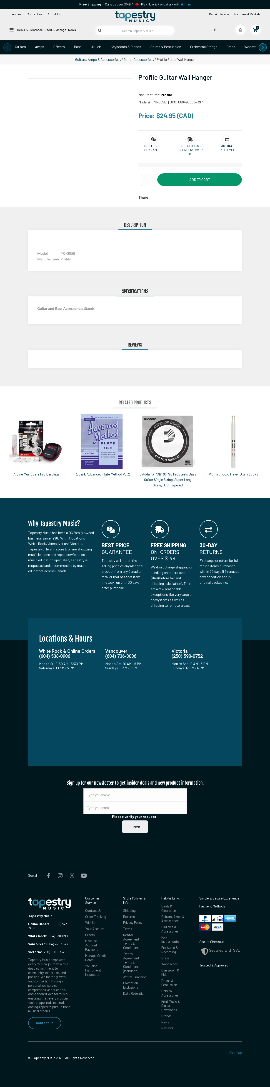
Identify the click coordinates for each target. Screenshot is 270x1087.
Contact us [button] (34, 14)
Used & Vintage (55, 30)
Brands (166, 1016)
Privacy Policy (132, 923)
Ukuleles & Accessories (170, 929)
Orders (90, 935)
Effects (59, 46)
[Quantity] (148, 180)
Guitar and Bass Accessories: (60, 308)
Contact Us (44, 1023)
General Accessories (170, 993)
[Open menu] (11, 29)
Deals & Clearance (30, 30)
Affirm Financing (135, 977)
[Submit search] (100, 30)
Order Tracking (95, 917)
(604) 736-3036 (48, 944)
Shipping (129, 910)
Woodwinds (253, 46)
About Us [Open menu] (54, 14)
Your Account (95, 929)
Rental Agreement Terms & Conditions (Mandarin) (131, 962)
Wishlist (91, 923)
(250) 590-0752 (46, 952)
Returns (129, 917)
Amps (39, 46)
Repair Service (219, 14)
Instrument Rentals (247, 14)
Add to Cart (199, 179)
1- (52, 924)
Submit (135, 827)
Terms (127, 929)
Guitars (20, 46)
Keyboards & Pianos (126, 46)
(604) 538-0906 (49, 936)
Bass (78, 46)
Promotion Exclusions (130, 985)
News (72, 30)
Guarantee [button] (153, 150)
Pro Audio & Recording (169, 950)
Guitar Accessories (138, 59)
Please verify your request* (135, 816)
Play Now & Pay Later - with (166, 4)
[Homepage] (135, 17)
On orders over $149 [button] (190, 152)
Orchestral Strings (203, 46)
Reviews (167, 1028)
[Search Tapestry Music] (135, 31)
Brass (230, 46)
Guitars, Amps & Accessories (97, 59)
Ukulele (96, 46)
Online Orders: (39, 924)
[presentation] (7, 47)
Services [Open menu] (15, 14)
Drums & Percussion (165, 46)
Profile (166, 95)
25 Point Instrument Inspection (93, 970)
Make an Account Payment (91, 945)
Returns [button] (227, 150)
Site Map (235, 1053)
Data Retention (134, 993)
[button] (153, 146)
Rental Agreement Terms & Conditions (131, 941)
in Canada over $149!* (106, 4)
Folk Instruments (170, 939)
